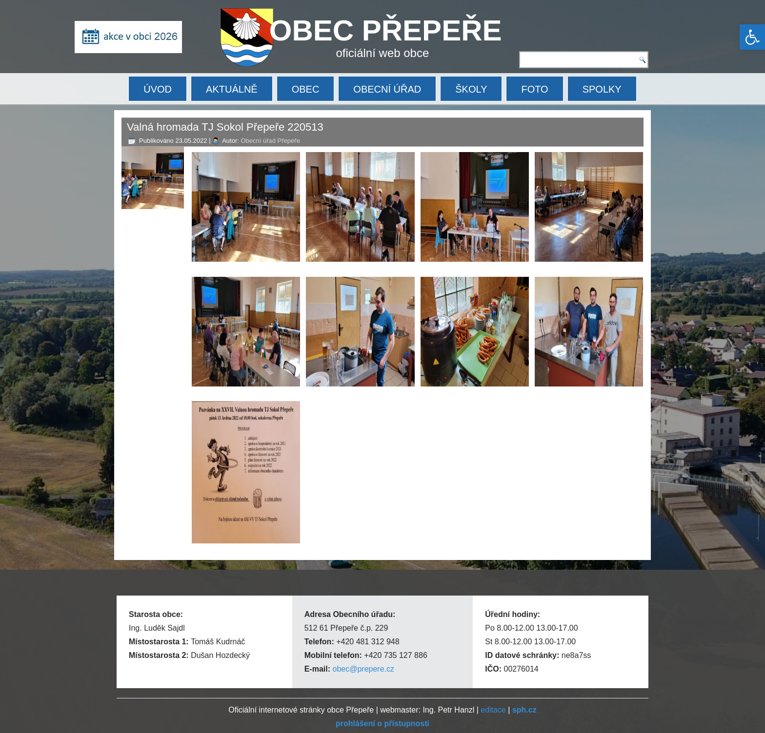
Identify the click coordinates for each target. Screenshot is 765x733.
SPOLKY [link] (602, 89)
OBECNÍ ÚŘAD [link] (387, 89)
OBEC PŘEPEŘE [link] (385, 30)
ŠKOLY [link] (471, 89)
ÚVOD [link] (157, 89)
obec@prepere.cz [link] (363, 669)
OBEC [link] (306, 89)
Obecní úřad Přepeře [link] (270, 140)
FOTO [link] (534, 89)
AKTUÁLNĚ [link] (232, 89)
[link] (752, 37)
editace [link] (493, 710)
